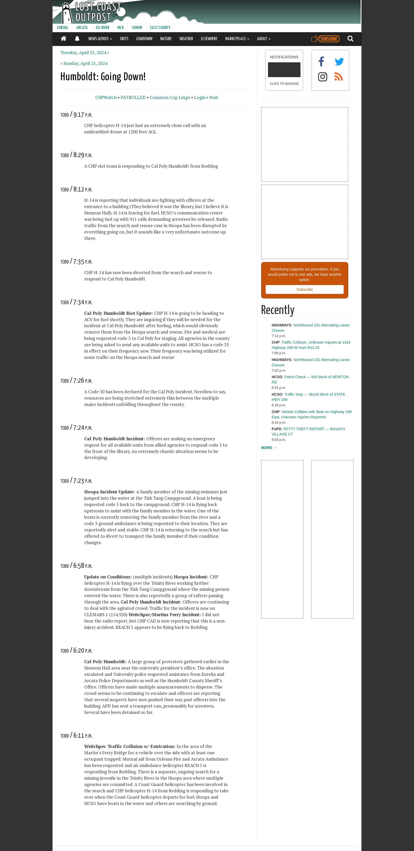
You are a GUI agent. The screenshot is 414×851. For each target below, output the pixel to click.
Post (213, 97)
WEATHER (186, 39)
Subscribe (305, 289)
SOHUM (137, 28)
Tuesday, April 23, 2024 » (84, 52)
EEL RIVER (102, 28)
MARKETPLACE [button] (237, 39)
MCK (120, 28)
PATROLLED (133, 97)
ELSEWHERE (209, 39)
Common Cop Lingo (170, 97)
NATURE (166, 39)
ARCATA (82, 28)
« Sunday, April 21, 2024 (83, 63)
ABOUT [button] (264, 39)
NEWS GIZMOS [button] (100, 39)
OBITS (124, 39)
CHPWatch (106, 97)
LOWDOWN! (144, 39)
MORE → (269, 448)
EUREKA (62, 28)
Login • (201, 97)
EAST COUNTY (160, 28)
